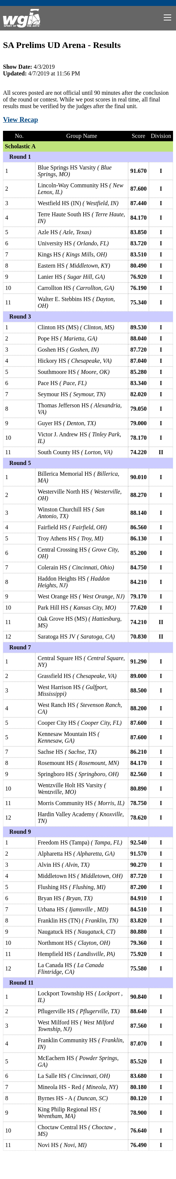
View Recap (20, 119)
